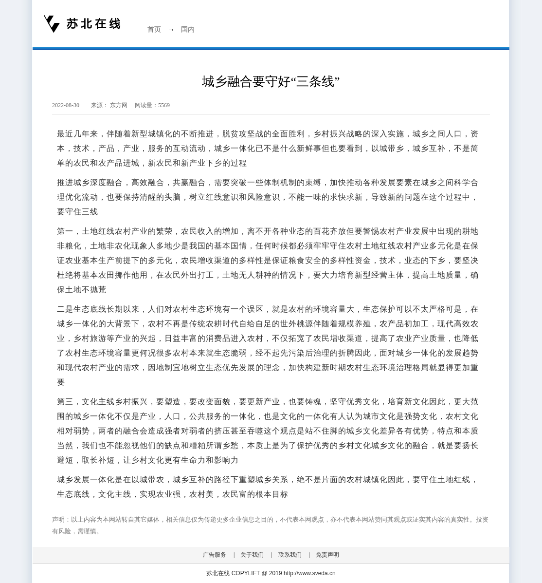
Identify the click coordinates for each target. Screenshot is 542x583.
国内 (188, 29)
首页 (154, 29)
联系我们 (290, 554)
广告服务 (214, 554)
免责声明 (327, 554)
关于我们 (252, 554)
